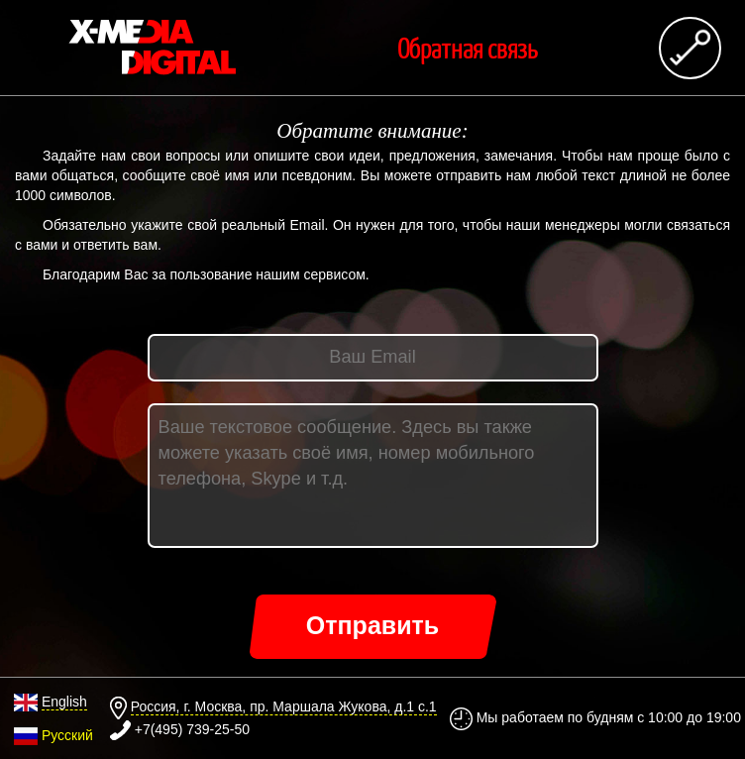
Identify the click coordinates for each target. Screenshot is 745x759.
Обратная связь (467, 47)
